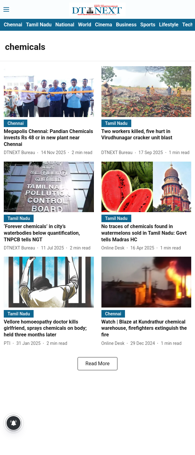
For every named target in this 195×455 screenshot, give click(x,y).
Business (126, 25)
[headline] (49, 138)
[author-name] (20, 152)
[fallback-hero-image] (49, 91)
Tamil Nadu (38, 25)
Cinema (103, 25)
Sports (147, 25)
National (64, 25)
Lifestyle (169, 25)
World (84, 25)
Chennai (13, 25)
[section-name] (15, 123)
